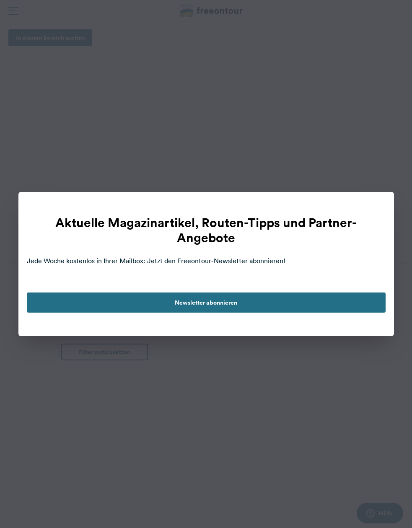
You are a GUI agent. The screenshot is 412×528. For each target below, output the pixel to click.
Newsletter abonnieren (206, 302)
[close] (379, 207)
